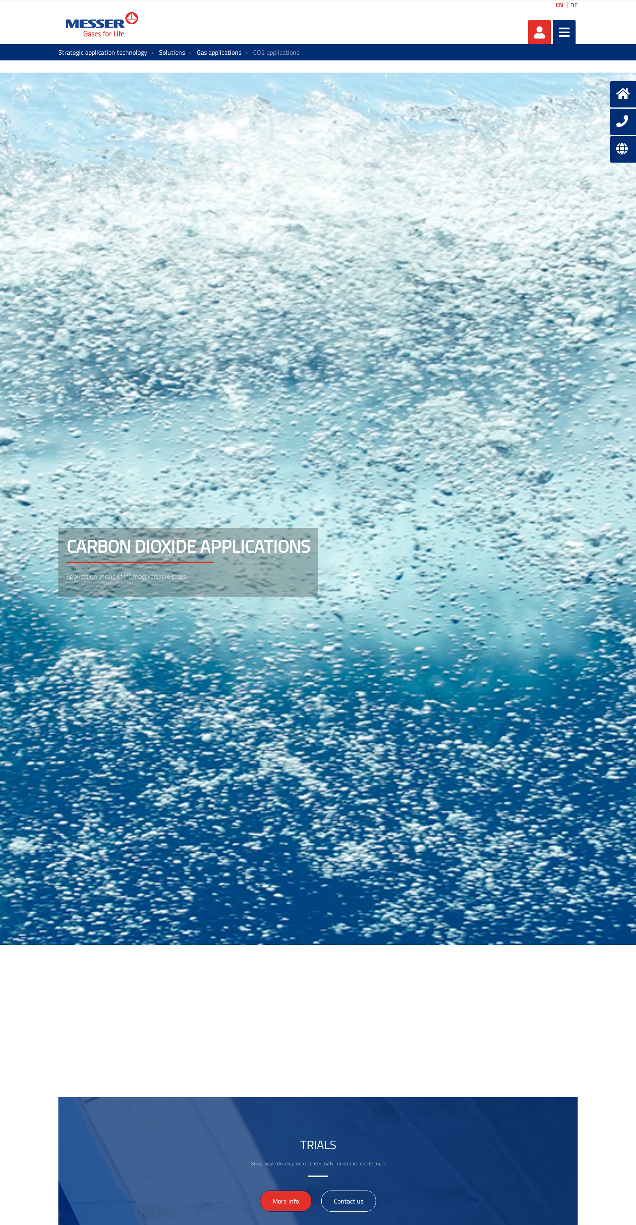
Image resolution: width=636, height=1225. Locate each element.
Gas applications (219, 52)
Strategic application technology (102, 52)
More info (286, 1201)
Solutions (172, 52)
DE (574, 5)
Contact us (348, 1201)
